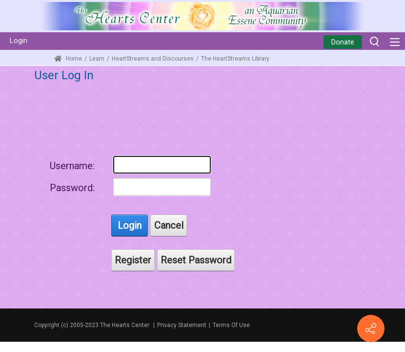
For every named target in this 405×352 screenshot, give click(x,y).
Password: (72, 188)
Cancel (168, 225)
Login (18, 40)
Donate (342, 42)
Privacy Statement (181, 325)
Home (68, 58)
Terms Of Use (231, 325)
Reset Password (196, 260)
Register (133, 260)
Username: (72, 166)
